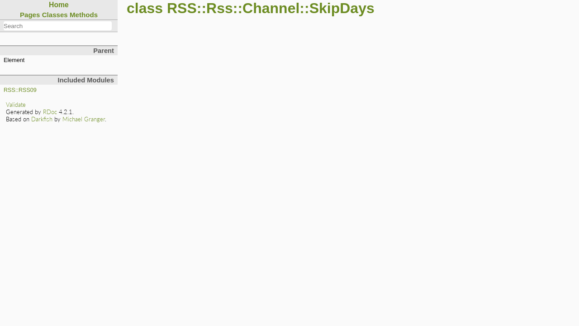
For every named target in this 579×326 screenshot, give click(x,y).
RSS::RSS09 (20, 90)
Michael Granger (83, 119)
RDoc (50, 111)
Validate (16, 104)
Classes (55, 15)
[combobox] (58, 25)
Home (59, 5)
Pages (30, 15)
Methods (84, 15)
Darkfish (41, 119)
